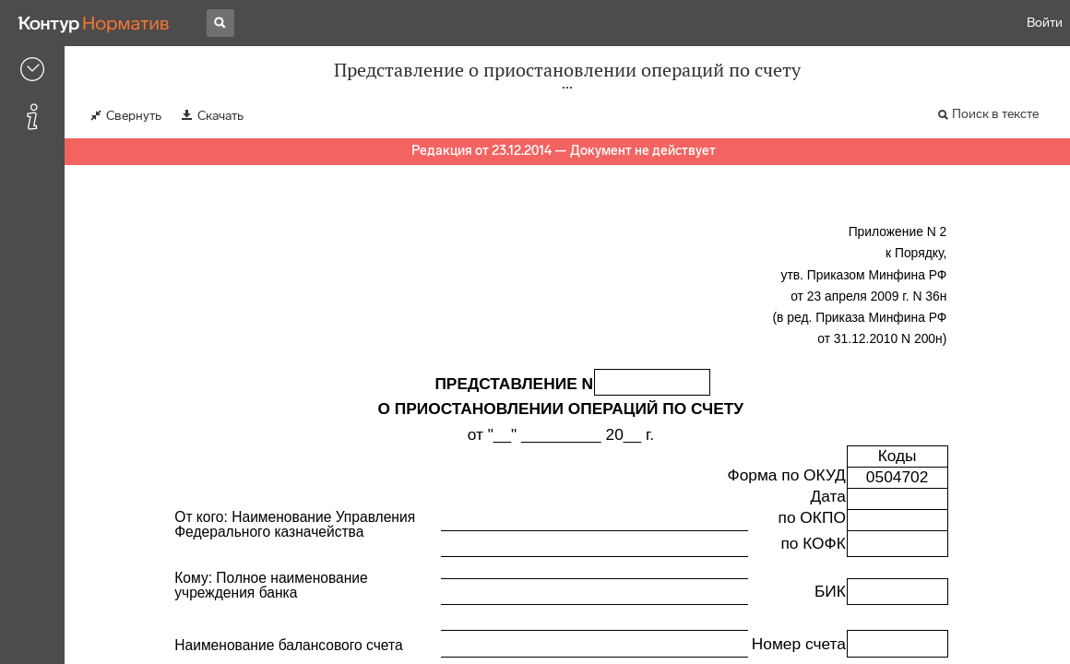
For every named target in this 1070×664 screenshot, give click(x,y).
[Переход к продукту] (94, 23)
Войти (1045, 22)
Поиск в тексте (995, 114)
